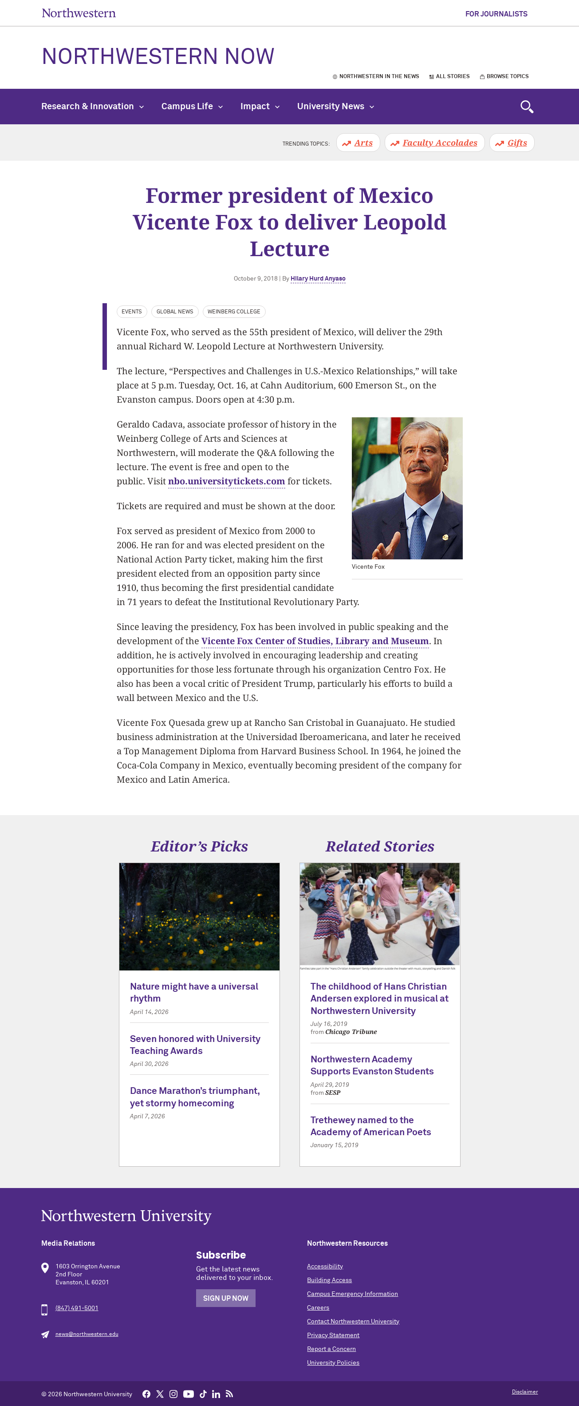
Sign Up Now (225, 1298)
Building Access (329, 1280)
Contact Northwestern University (353, 1322)
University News (335, 106)
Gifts (517, 142)
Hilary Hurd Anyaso (318, 279)
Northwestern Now (158, 58)
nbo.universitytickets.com (226, 481)
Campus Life (192, 106)
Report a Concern (331, 1349)
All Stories (453, 76)
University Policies (333, 1363)
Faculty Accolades (440, 142)
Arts (363, 142)
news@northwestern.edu (86, 1334)
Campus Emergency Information (352, 1294)
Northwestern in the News (379, 76)
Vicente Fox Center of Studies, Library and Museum (315, 641)
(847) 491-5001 (76, 1308)
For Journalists (496, 14)
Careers (318, 1308)
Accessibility (325, 1266)
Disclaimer (525, 1392)
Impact (260, 106)
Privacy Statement (333, 1335)
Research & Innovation (92, 106)
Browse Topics (508, 76)
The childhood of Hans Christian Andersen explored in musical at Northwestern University (380, 999)
